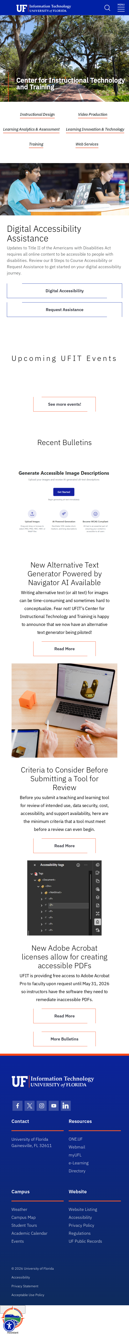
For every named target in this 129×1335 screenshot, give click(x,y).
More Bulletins (64, 1039)
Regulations (80, 1233)
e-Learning (79, 1163)
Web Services (87, 144)
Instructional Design (37, 114)
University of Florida (39, 1268)
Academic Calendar (29, 1233)
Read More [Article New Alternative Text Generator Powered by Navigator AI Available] (64, 648)
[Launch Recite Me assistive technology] (9, 1326)
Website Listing (83, 1209)
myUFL (75, 1155)
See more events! (64, 404)
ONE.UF (76, 1139)
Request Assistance (64, 309)
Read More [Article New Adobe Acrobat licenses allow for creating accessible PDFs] (64, 1016)
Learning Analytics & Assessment (31, 129)
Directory (77, 1171)
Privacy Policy (81, 1225)
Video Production (92, 114)
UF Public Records (85, 1241)
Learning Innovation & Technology (95, 129)
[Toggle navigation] (121, 7)
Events (17, 1241)
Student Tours (24, 1225)
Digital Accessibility (65, 291)
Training (36, 144)
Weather (19, 1209)
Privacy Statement (24, 1286)
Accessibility (80, 1217)
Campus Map (23, 1217)
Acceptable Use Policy (27, 1295)
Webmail (77, 1147)
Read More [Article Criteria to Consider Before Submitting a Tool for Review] (64, 845)
